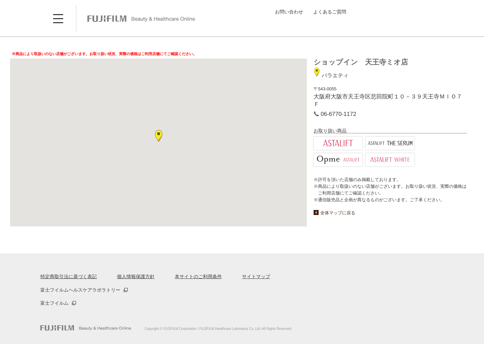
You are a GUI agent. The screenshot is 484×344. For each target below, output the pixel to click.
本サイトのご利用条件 (198, 276)
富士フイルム (54, 303)
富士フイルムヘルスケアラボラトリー (80, 290)
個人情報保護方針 (136, 276)
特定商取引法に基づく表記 (68, 276)
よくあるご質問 (329, 11)
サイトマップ (256, 276)
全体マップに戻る (337, 212)
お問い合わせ (289, 11)
